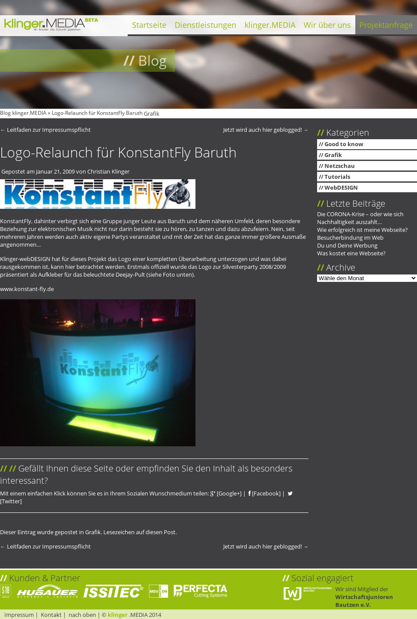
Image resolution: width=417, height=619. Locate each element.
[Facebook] (264, 493)
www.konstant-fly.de (27, 289)
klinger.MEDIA (270, 25)
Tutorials (337, 177)
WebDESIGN (341, 187)
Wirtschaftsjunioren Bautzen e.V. (364, 601)
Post (169, 532)
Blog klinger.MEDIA (23, 113)
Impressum (19, 615)
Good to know (343, 144)
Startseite (149, 25)
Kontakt (51, 615)
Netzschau (339, 166)
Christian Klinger (108, 171)
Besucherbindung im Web (350, 237)
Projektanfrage (386, 25)
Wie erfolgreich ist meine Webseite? (362, 230)
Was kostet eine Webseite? (351, 253)
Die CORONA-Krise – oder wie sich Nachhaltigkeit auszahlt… (360, 218)
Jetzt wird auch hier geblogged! (266, 130)
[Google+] (226, 493)
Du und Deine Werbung (347, 245)
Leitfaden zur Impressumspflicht (45, 130)
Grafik (151, 113)
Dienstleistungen (205, 25)
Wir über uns (327, 25)
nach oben (82, 615)
